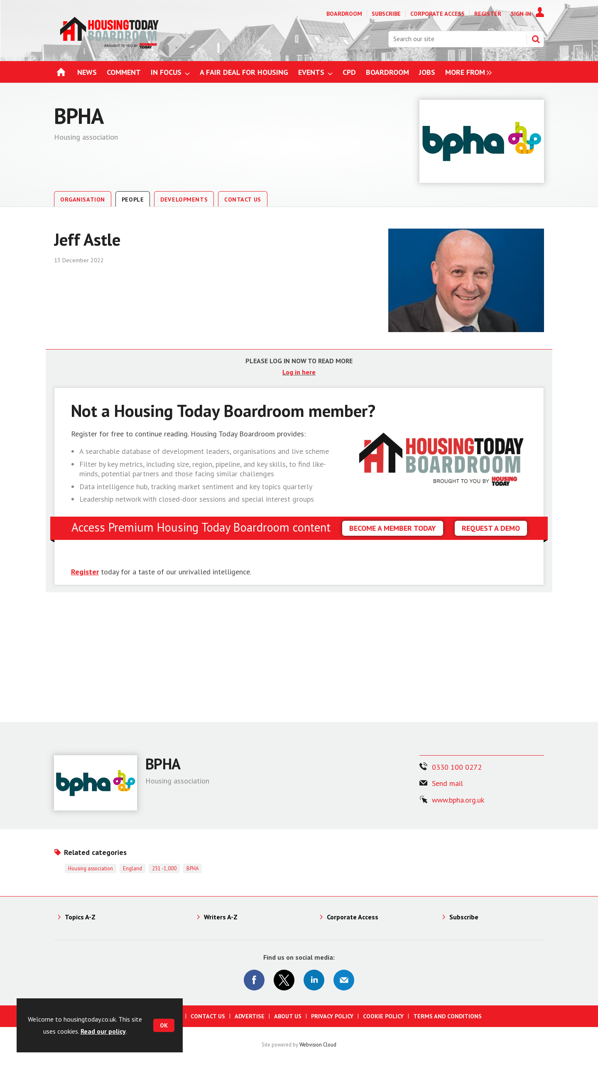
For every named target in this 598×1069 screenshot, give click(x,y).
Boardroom (344, 13)
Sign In (521, 13)
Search (535, 39)
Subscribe (386, 13)
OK (164, 1025)
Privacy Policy (332, 1016)
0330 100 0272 (457, 767)
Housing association (90, 868)
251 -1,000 (164, 868)
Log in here (299, 372)
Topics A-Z (80, 917)
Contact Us (242, 199)
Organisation (82, 199)
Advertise (250, 1016)
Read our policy (103, 1031)
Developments (184, 199)
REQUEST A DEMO (491, 528)
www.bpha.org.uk (458, 800)
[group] (466, 72)
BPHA (192, 868)
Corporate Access (437, 13)
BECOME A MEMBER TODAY (392, 528)
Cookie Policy (383, 1016)
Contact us (208, 1016)
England (132, 868)
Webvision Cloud (317, 1044)
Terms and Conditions (447, 1016)
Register (487, 13)
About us (287, 1016)
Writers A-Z (221, 917)
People (133, 199)
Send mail (447, 783)
